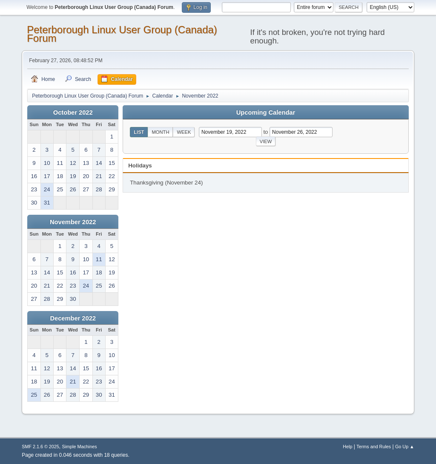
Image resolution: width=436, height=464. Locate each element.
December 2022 (73, 318)
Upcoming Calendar (265, 112)
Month (160, 132)
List (139, 132)
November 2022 (73, 222)
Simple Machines (79, 446)
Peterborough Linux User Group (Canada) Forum (122, 34)
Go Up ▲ (404, 446)
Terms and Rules (373, 446)
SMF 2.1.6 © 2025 (40, 446)
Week (184, 132)
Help (347, 446)
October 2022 (73, 112)
